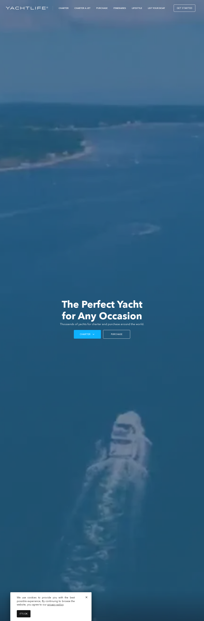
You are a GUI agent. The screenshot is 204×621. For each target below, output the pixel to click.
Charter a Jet (82, 8)
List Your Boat (156, 8)
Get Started (184, 8)
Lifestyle (137, 8)
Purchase (102, 8)
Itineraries (119, 8)
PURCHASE (116, 334)
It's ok (24, 613)
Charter (64, 8)
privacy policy (55, 604)
